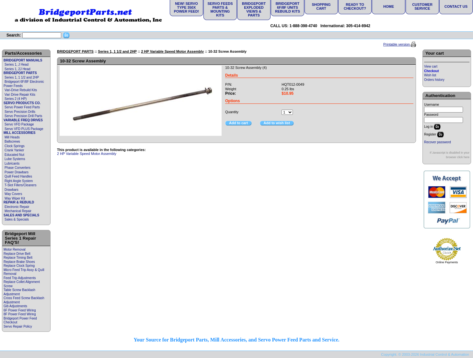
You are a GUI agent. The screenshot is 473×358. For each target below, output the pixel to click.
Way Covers (13, 194)
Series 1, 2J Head (17, 69)
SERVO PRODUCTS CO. (22, 103)
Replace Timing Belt (18, 257)
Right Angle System (19, 181)
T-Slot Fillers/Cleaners (20, 185)
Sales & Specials (17, 219)
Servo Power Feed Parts (22, 107)
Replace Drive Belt (17, 253)
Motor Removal (15, 249)
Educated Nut (14, 155)
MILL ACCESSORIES (19, 133)
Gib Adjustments (15, 306)
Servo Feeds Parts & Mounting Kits (220, 9)
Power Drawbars (17, 172)
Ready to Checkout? (355, 6)
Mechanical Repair (18, 211)
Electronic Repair (17, 207)
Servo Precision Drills (20, 112)
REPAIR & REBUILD (19, 202)
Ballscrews (12, 141)
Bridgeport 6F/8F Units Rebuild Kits (287, 7)
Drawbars (11, 189)
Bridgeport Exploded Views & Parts (254, 9)
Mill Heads (12, 137)
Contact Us (455, 6)
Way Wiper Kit (15, 198)
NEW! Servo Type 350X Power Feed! (186, 7)
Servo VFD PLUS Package (24, 129)
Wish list (430, 75)
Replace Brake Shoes (19, 262)
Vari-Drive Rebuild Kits (21, 90)
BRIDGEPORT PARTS (20, 73)
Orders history (434, 79)
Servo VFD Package (19, 124)
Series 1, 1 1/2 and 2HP (22, 77)
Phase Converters (17, 167)
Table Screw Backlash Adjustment (19, 292)
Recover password (437, 142)
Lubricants (12, 163)
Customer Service (422, 6)
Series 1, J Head (17, 64)
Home (388, 6)
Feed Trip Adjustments (20, 278)
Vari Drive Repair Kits (20, 94)
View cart (430, 66)
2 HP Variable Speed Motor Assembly (172, 51)
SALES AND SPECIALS (21, 215)
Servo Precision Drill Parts (23, 116)
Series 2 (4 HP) (16, 99)
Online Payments (447, 262)
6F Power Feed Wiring (20, 310)
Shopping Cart (321, 6)
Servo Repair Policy (18, 326)
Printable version (397, 44)
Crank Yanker (14, 150)
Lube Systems (15, 159)
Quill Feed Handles (18, 176)
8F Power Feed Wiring (20, 314)
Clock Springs (15, 146)
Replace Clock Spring (19, 265)
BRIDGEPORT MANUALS (23, 60)
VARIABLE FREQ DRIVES (23, 120)
